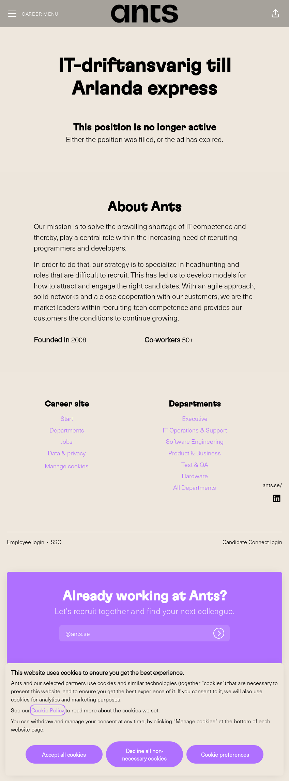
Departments (66, 430)
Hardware (195, 475)
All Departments (194, 487)
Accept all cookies (64, 754)
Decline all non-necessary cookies (144, 754)
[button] (275, 13)
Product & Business (194, 452)
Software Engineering (195, 441)
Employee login (25, 542)
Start (67, 418)
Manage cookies (67, 465)
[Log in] (218, 633)
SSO (56, 542)
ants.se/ (272, 485)
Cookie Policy (47, 710)
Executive (195, 418)
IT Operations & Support (195, 430)
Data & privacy (67, 452)
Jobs (67, 441)
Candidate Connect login (252, 542)
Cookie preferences (225, 754)
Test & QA (194, 464)
